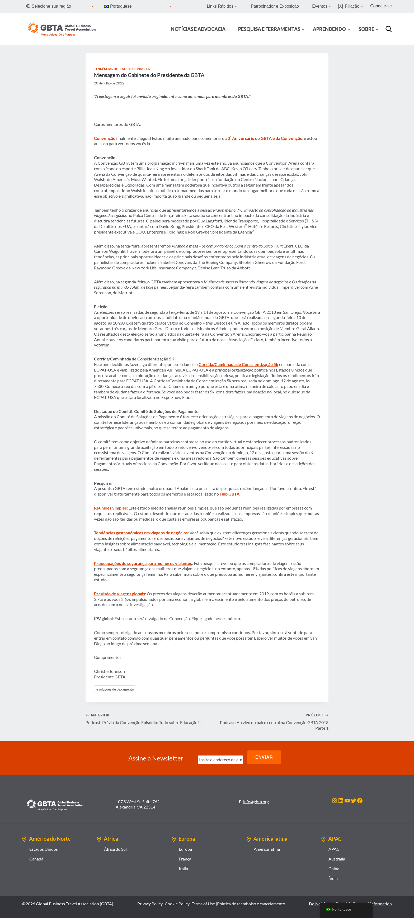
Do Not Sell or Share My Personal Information (350, 900)
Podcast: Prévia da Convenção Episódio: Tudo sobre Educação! (144, 718)
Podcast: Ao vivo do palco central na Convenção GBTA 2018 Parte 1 (269, 721)
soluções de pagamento (115, 689)
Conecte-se (381, 6)
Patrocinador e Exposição (275, 6)
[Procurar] (388, 29)
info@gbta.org (256, 798)
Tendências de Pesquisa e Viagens (122, 68)
